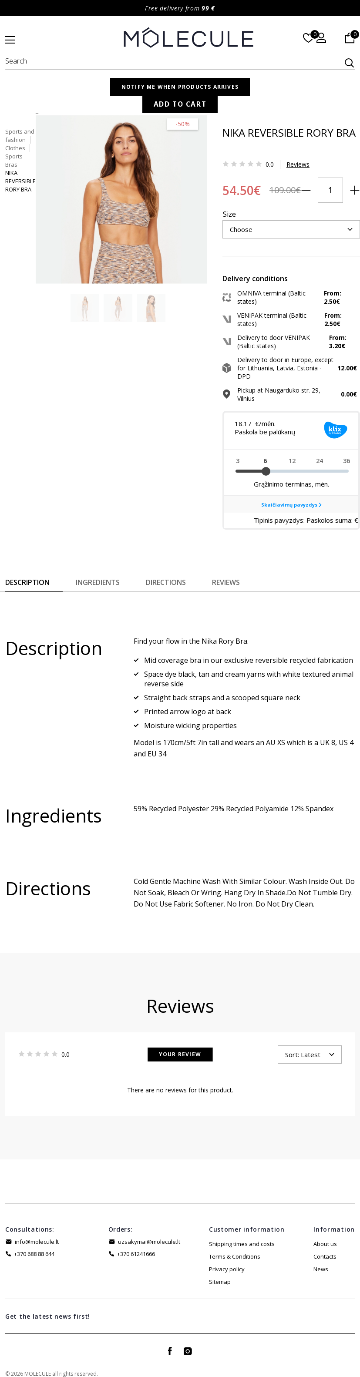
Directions (166, 570)
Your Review (180, 1042)
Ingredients (98, 570)
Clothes (264, 97)
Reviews (267, 160)
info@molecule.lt (37, 1230)
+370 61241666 (136, 1242)
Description (27, 570)
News (320, 1257)
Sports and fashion (217, 97)
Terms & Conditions (234, 1245)
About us (325, 1232)
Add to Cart (288, 242)
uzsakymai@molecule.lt (149, 1230)
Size (198, 196)
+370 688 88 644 (34, 1242)
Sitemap (220, 1270)
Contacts (324, 1245)
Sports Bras (300, 97)
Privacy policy (227, 1257)
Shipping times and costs (242, 1232)
